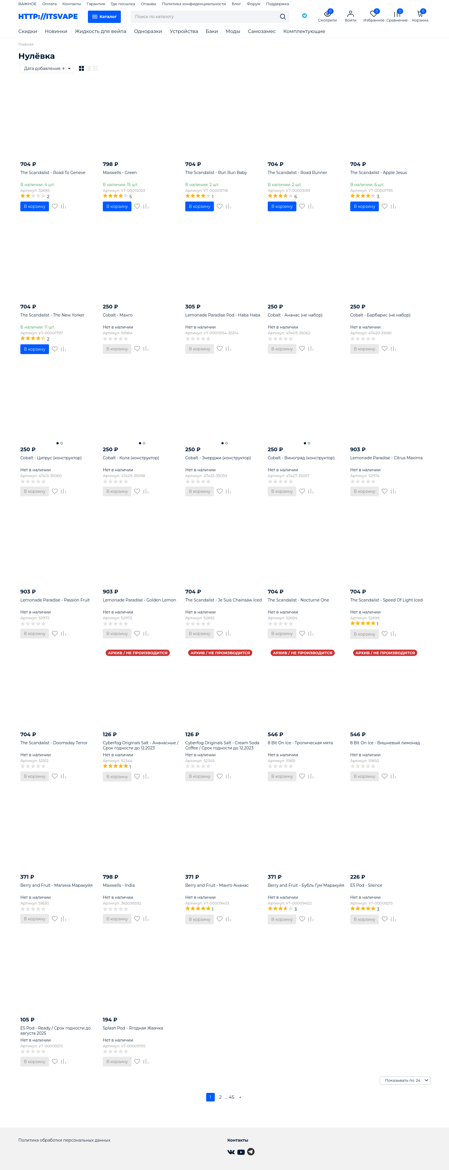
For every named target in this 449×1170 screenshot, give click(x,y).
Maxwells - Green (120, 172)
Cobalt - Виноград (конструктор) (301, 457)
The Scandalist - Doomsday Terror (54, 742)
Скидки (27, 31)
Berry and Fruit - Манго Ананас (217, 885)
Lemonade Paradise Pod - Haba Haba (222, 315)
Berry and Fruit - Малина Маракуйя (56, 885)
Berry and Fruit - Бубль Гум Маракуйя (306, 885)
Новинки (56, 31)
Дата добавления (45, 68)
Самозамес (262, 31)
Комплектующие (304, 31)
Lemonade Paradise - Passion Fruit (55, 600)
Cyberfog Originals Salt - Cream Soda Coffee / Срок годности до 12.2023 (222, 745)
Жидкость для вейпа (101, 31)
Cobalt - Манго (118, 315)
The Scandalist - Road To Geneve (52, 172)
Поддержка (277, 3)
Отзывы (148, 3)
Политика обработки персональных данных (64, 1140)
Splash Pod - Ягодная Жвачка (133, 1028)
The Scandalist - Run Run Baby (216, 172)
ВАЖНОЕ (27, 3)
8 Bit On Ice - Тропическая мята (300, 742)
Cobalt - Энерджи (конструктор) (218, 457)
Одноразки (148, 31)
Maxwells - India (119, 885)
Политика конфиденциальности (194, 3)
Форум (254, 3)
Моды (233, 31)
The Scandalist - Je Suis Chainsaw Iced (223, 600)
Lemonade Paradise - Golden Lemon (139, 600)
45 (231, 1097)
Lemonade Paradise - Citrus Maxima (386, 457)
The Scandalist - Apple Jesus (378, 172)
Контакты (71, 3)
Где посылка (123, 3)
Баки (212, 31)
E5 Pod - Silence (366, 885)
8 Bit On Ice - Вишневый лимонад (385, 742)
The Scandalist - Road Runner (297, 172)
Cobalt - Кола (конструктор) (131, 457)
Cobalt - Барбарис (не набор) (380, 315)
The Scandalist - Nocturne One (298, 600)
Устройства (184, 31)
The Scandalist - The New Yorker (52, 315)
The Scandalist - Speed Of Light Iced (386, 600)
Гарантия (96, 3)
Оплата (49, 3)
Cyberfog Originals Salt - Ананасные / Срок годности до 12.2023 (140, 745)
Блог (236, 3)
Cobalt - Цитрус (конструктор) (51, 457)
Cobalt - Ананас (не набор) (295, 315)
